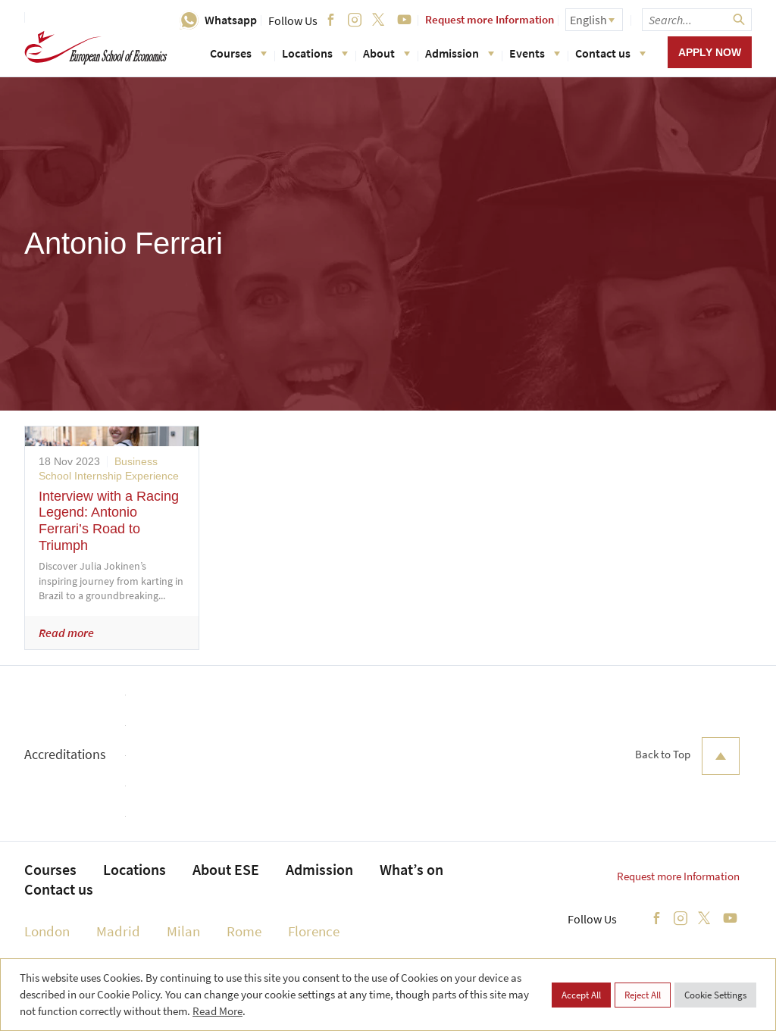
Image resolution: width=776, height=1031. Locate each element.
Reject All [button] (642, 995)
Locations (315, 53)
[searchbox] (697, 19)
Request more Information (489, 19)
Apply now (709, 52)
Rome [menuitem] (244, 931)
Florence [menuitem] (314, 931)
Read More (217, 1011)
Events (534, 53)
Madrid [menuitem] (118, 931)
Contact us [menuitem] (58, 888)
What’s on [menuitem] (411, 869)
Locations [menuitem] (134, 869)
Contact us (610, 53)
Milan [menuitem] (183, 931)
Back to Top (687, 756)
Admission (459, 53)
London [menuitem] (47, 931)
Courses (238, 53)
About (386, 53)
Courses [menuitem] (50, 869)
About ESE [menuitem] (225, 869)
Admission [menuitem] (319, 869)
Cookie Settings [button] (715, 995)
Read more (66, 632)
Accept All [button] (581, 995)
